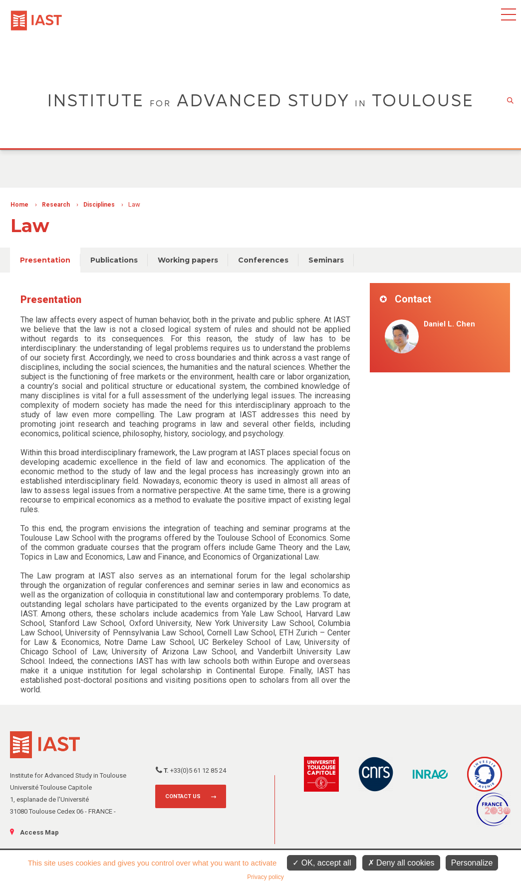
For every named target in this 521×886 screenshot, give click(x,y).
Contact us (183, 796)
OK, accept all (321, 863)
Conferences (263, 260)
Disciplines (99, 204)
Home (19, 204)
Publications (114, 260)
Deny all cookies (401, 863)
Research (56, 204)
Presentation (45, 260)
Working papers (188, 260)
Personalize (472, 863)
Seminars (326, 260)
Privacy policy (265, 877)
